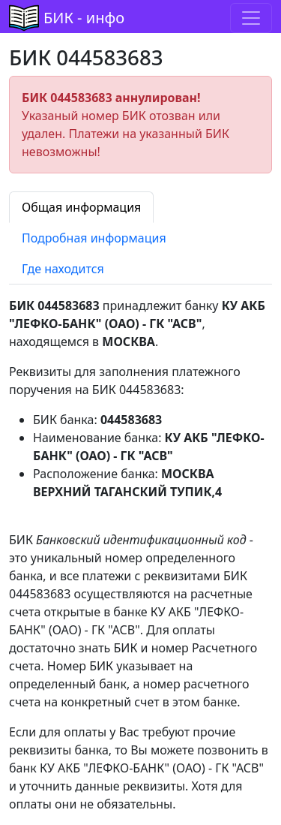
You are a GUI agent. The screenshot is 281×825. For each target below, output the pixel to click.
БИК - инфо (83, 18)
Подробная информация (94, 238)
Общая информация (81, 207)
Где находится (63, 268)
